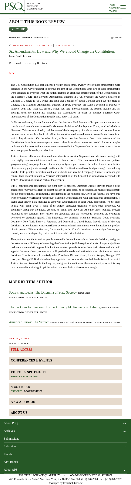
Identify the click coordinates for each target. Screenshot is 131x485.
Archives (9, 430)
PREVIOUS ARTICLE (22, 45)
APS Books (11, 461)
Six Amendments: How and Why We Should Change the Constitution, (62, 51)
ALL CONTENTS (44, 45)
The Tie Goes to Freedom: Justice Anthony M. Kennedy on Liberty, (55, 307)
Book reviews (33, 391)
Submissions (11, 438)
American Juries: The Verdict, (29, 322)
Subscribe (114, 8)
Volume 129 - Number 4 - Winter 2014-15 (29, 37)
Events (8, 454)
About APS (10, 469)
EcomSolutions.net (73, 483)
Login (112, 5)
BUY (12, 73)
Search (113, 11)
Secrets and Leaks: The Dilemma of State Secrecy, (43, 292)
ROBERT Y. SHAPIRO (19, 343)
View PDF (18, 29)
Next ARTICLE (63, 45)
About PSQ (11, 423)
